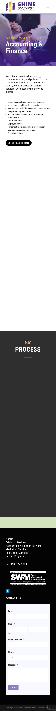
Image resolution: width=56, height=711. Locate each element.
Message (13, 665)
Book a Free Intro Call (18, 143)
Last (30, 634)
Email (11, 611)
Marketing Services (17, 549)
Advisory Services (16, 542)
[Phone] (28, 657)
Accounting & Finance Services (23, 546)
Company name (16, 639)
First (9, 634)
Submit (13, 687)
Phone (12, 652)
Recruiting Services (17, 552)
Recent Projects (15, 556)
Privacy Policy (44, 708)
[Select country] (10, 657)
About (9, 539)
